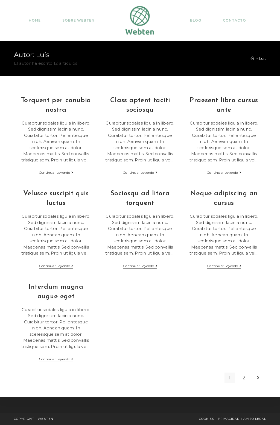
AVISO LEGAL (254, 419)
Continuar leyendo (56, 173)
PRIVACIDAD (229, 419)
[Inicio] (252, 58)
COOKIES (206, 419)
